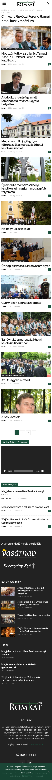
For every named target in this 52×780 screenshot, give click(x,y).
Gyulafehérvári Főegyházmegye (13, 49)
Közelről (5, 93)
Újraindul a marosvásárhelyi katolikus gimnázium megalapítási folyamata (24, 188)
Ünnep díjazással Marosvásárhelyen (25, 266)
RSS (5, 645)
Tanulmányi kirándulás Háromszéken (33, 615)
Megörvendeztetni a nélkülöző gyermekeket (25, 507)
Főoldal (4, 10)
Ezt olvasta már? (11, 581)
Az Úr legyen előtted (15, 380)
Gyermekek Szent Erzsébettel (21, 302)
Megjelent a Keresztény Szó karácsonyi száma (23, 653)
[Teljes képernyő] (47, 471)
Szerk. (3, 64)
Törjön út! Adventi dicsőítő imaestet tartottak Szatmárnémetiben (21, 679)
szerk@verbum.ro (37, 744)
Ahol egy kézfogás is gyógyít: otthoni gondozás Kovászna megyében (30, 591)
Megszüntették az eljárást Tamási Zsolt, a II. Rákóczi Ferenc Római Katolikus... (24, 57)
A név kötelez (10, 417)
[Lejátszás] (5, 471)
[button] (48, 3)
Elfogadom (26, 776)
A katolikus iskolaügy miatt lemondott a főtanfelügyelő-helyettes (20, 101)
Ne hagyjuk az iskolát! (16, 229)
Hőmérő (4, 412)
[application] (26, 460)
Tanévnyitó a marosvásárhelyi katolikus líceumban (21, 341)
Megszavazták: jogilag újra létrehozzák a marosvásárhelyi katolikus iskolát (22, 145)
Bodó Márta (6, 498)
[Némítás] (42, 471)
